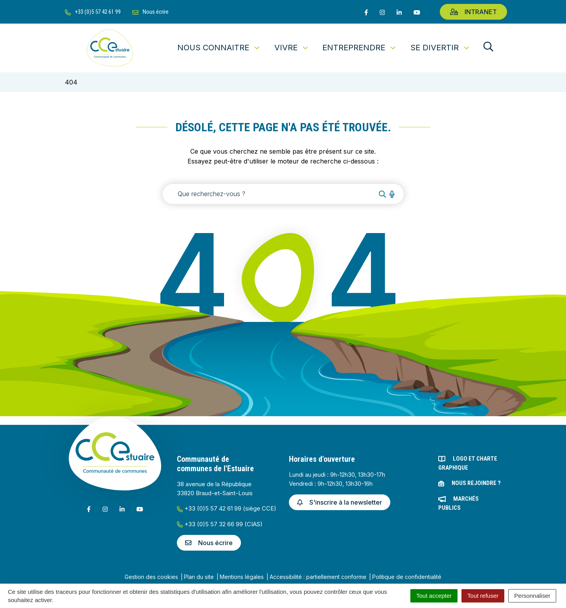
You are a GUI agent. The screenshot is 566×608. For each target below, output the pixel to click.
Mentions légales (242, 576)
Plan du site (199, 576)
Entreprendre (359, 47)
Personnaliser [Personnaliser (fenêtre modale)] (532, 595)
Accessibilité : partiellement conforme (318, 576)
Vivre (291, 47)
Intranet (473, 12)
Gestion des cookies (151, 576)
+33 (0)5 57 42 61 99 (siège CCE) (226, 508)
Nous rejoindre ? (476, 483)
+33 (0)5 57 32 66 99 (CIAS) (220, 524)
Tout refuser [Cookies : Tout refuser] (482, 595)
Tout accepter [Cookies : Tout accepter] (434, 595)
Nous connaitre (219, 47)
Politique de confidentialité (406, 576)
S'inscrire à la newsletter (339, 502)
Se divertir (440, 47)
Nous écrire (209, 543)
